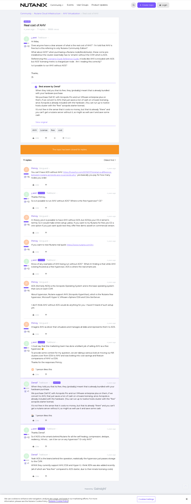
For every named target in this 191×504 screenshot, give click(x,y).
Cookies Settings (146, 499)
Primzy (34, 168)
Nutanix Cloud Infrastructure (47, 13)
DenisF (34, 383)
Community (26, 13)
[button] (146, 5)
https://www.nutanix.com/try (80, 245)
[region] (95, 499)
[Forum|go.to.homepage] (33, 5)
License (43, 130)
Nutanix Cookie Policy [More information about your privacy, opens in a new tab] (58, 501)
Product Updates (99, 5)
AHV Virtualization (71, 13)
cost (60, 130)
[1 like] (41, 369)
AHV (34, 130)
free (53, 130)
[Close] (187, 499)
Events (70, 5)
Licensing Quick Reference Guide (63, 59)
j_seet (34, 37)
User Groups (82, 5)
